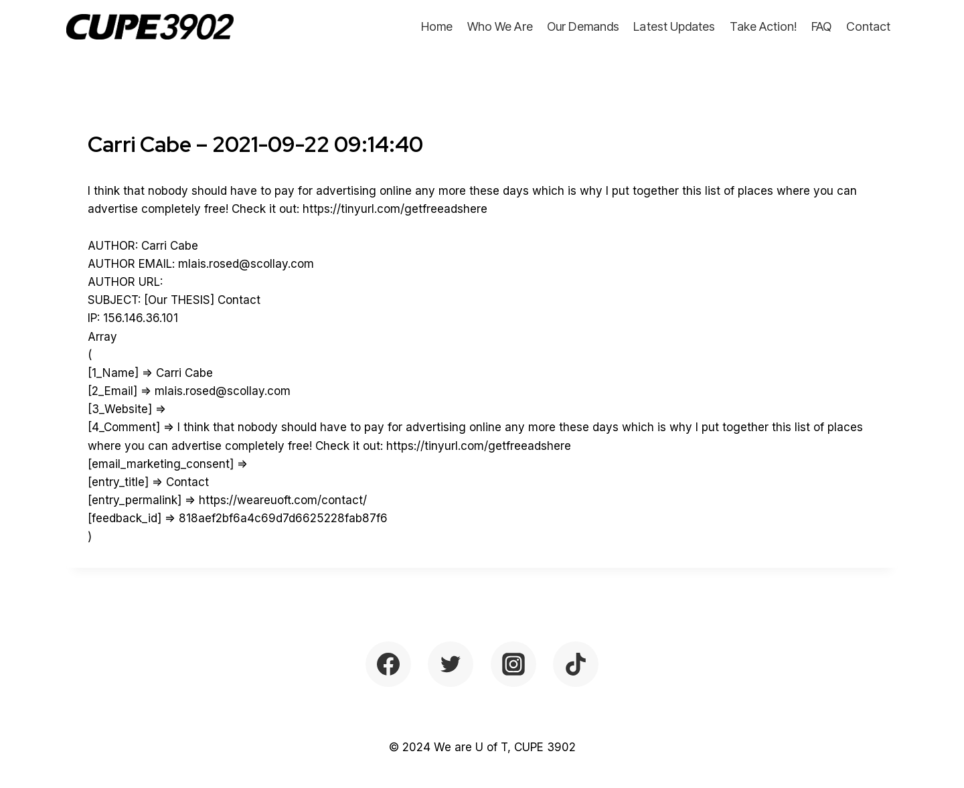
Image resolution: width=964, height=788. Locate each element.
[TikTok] (575, 664)
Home (437, 26)
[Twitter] (450, 664)
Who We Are (500, 26)
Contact (868, 26)
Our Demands (583, 26)
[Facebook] (388, 664)
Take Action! (763, 26)
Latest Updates (674, 26)
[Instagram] (513, 664)
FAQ (821, 26)
